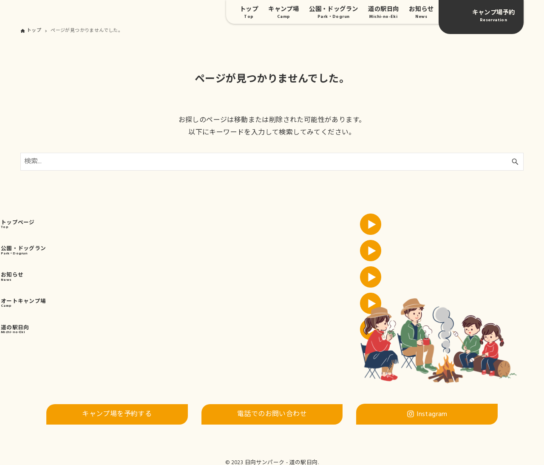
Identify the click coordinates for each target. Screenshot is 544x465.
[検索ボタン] (515, 162)
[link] (136, 231)
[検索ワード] (272, 162)
